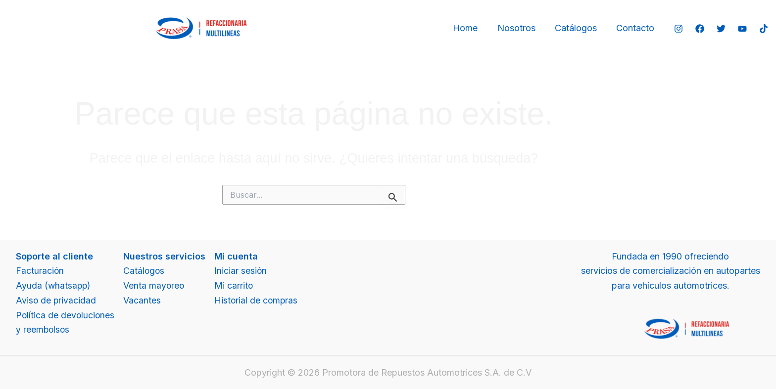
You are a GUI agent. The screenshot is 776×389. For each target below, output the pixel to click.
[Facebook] (699, 28)
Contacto (636, 28)
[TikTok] (763, 28)
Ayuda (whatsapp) (54, 285)
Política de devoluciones (66, 315)
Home (471, 28)
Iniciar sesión (242, 270)
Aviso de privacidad (56, 300)
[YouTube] (742, 28)
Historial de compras (258, 300)
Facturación (40, 270)
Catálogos (578, 28)
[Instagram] (678, 28)
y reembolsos (43, 329)
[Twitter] (721, 28)
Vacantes (143, 300)
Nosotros (520, 28)
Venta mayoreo (156, 285)
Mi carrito (235, 285)
